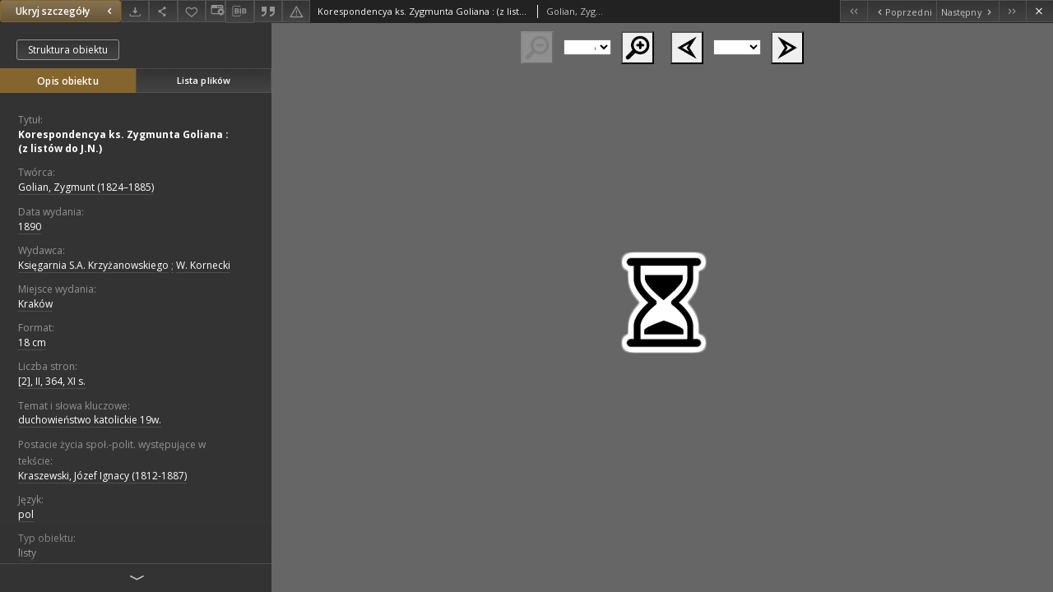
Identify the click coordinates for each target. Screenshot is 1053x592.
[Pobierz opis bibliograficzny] (239, 11)
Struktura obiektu (68, 50)
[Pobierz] (135, 11)
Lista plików (203, 80)
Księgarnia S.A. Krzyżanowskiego (93, 265)
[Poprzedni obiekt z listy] (901, 11)
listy (27, 553)
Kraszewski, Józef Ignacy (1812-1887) (102, 476)
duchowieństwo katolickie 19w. (89, 420)
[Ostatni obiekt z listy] (1012, 11)
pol (26, 514)
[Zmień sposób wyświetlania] (215, 11)
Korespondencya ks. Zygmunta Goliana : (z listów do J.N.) (123, 141)
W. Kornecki (203, 265)
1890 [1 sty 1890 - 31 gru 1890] (29, 227)
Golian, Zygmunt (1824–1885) (86, 187)
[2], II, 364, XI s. (52, 381)
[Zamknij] (1039, 11)
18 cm (32, 342)
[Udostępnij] (163, 11)
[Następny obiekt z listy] (967, 11)
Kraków (35, 304)
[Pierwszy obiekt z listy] (853, 11)
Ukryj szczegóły (66, 11)
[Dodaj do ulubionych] (192, 11)
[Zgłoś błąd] (296, 11)
